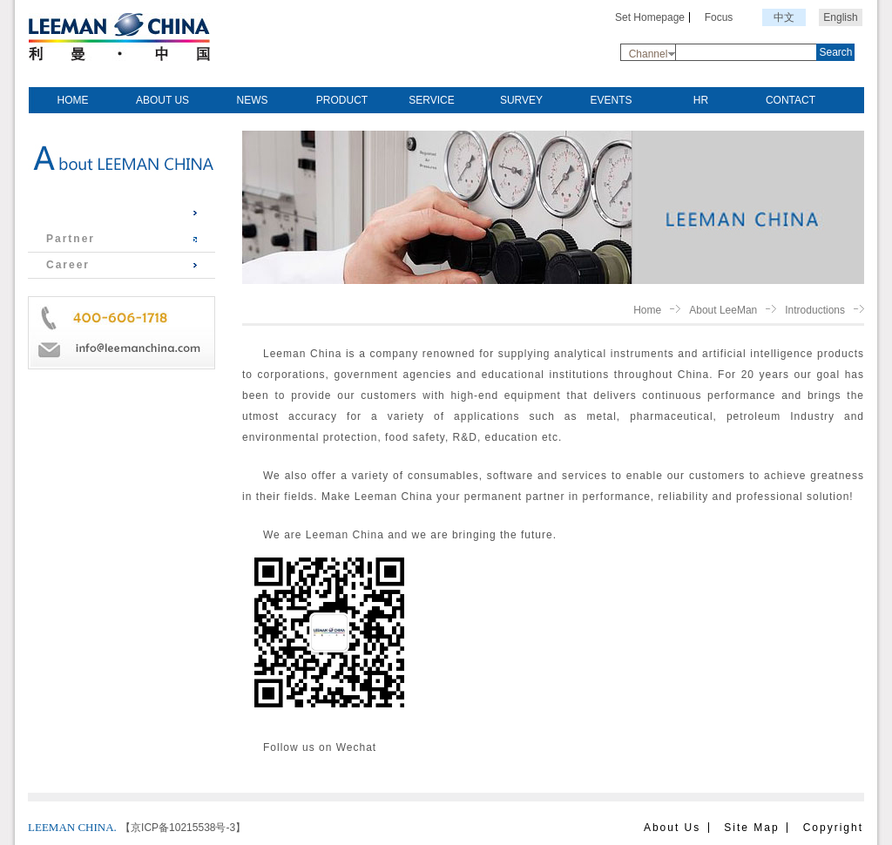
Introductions (91, 212)
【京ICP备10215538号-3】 (183, 827)
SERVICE (431, 100)
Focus (719, 17)
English (840, 17)
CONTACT (790, 100)
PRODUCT (342, 100)
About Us (672, 827)
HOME (73, 100)
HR (700, 100)
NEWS (252, 100)
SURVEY (521, 100)
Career (68, 265)
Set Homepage (650, 17)
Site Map (751, 827)
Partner (70, 239)
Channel (648, 54)
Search (835, 52)
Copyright (833, 827)
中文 (784, 17)
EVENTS (611, 100)
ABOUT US (162, 100)
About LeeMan (723, 310)
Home (647, 310)
